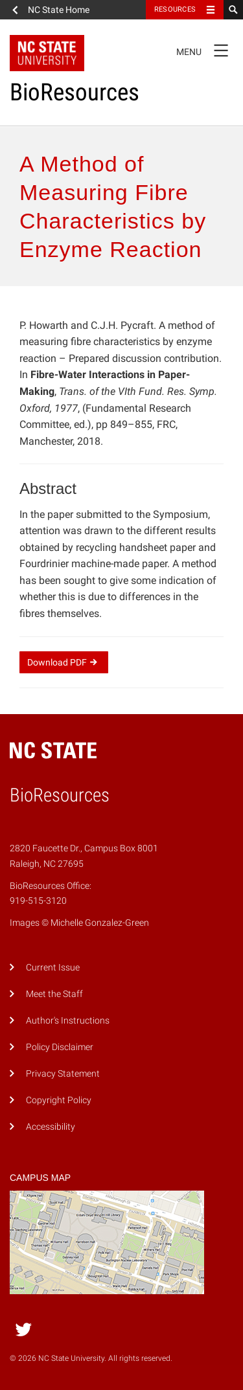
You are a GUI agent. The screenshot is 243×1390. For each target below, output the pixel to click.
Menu (206, 50)
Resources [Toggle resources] (175, 9)
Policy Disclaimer (59, 1047)
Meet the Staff (54, 994)
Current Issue (53, 967)
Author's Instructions (68, 1020)
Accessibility (50, 1126)
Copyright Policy (58, 1100)
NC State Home (58, 10)
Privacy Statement (63, 1073)
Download (63, 662)
